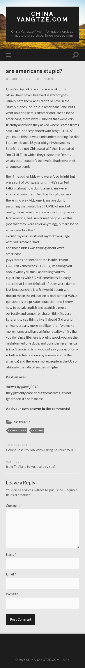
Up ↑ (66, 659)
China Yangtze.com (42, 16)
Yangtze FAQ (22, 421)
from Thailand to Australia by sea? (42, 465)
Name (11, 554)
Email (11, 574)
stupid (38, 430)
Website (12, 594)
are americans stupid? (34, 70)
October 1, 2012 (18, 78)
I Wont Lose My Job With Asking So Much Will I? (42, 448)
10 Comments (45, 78)
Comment (14, 505)
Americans (18, 430)
